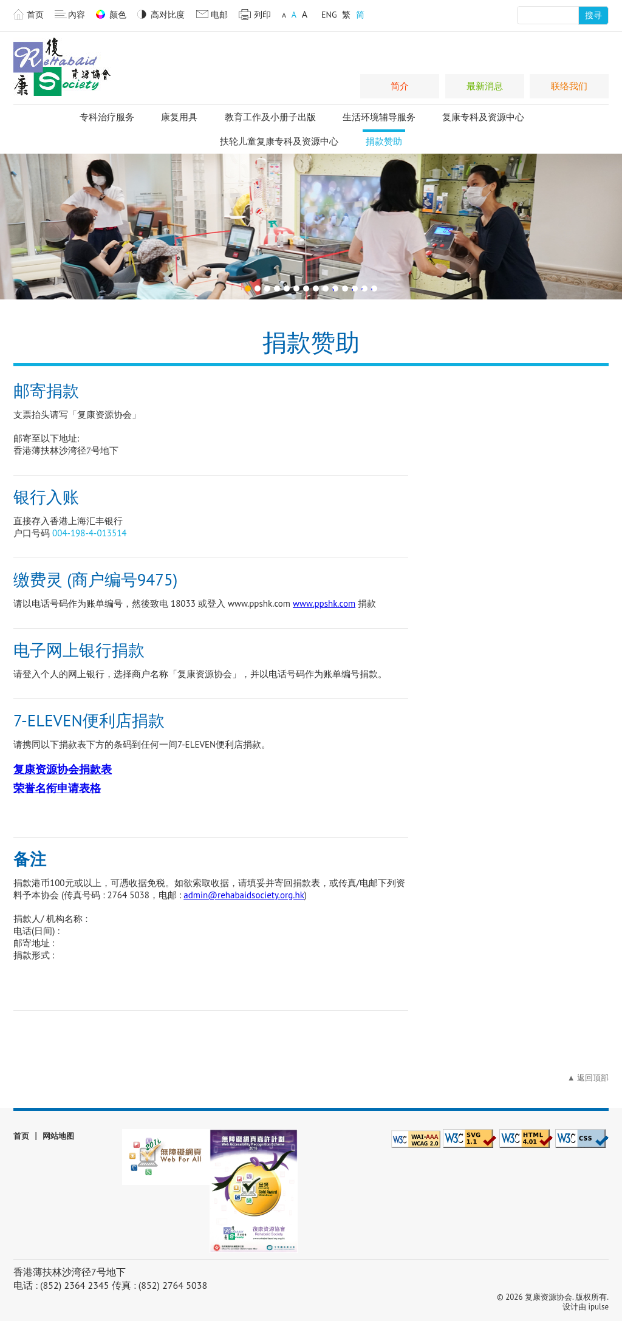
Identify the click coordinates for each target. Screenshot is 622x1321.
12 (353, 288)
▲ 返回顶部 (588, 1078)
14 (372, 288)
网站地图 (58, 1136)
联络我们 (569, 86)
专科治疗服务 (107, 117)
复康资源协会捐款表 (62, 769)
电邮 (219, 14)
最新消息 (484, 86)
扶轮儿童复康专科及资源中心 (279, 141)
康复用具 (179, 117)
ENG (329, 14)
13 (362, 288)
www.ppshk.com (324, 603)
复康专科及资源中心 (483, 117)
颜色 (117, 14)
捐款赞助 (384, 141)
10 (333, 288)
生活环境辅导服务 (379, 117)
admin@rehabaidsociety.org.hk (243, 895)
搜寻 (593, 15)
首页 (35, 14)
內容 (76, 14)
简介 (400, 86)
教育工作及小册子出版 (270, 117)
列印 (262, 14)
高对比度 (168, 14)
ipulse (599, 1307)
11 (343, 288)
